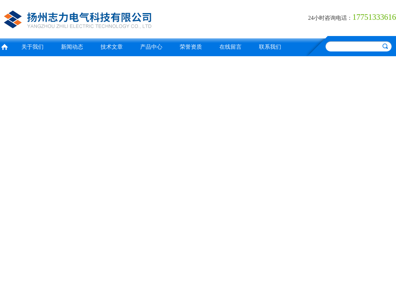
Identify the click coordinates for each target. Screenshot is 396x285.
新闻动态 (72, 47)
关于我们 (32, 47)
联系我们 (270, 47)
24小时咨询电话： (330, 18)
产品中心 (151, 47)
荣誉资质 (191, 47)
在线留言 (230, 47)
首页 (4, 46)
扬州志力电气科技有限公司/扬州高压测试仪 (97, 18)
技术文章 (112, 47)
